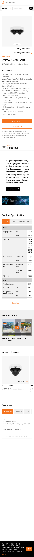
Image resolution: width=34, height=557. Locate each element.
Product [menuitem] (5, 8)
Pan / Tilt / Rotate (25, 144)
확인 (29, 549)
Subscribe (10, 541)
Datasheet (17, 49)
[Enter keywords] (20, 8)
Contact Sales (17, 44)
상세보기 (4, 554)
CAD (27, 335)
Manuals (19, 335)
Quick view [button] (22, 305)
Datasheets (8, 335)
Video (6, 144)
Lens (13, 144)
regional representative (22, 56)
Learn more (13, 112)
